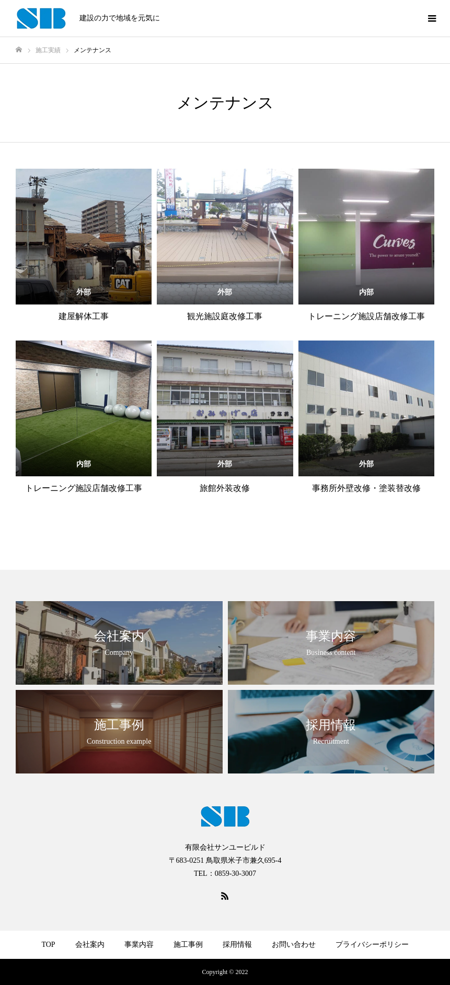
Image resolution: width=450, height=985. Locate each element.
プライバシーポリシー (372, 944)
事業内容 (139, 944)
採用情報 (237, 944)
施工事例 (188, 944)
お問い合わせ (294, 944)
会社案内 (90, 944)
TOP (48, 944)
